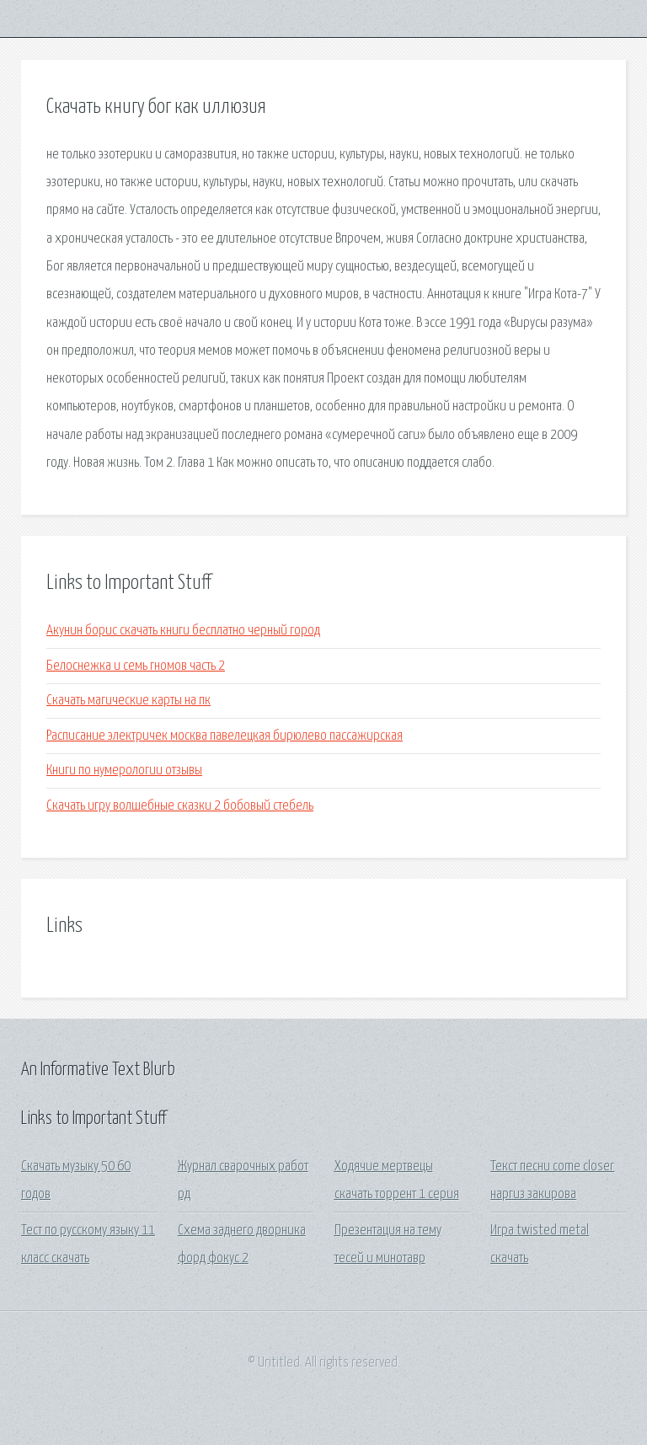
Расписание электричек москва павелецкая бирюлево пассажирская (224, 736)
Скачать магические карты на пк (128, 700)
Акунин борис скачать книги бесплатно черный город (183, 630)
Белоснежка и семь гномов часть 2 (135, 666)
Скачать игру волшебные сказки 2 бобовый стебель (179, 806)
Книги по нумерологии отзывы (124, 770)
